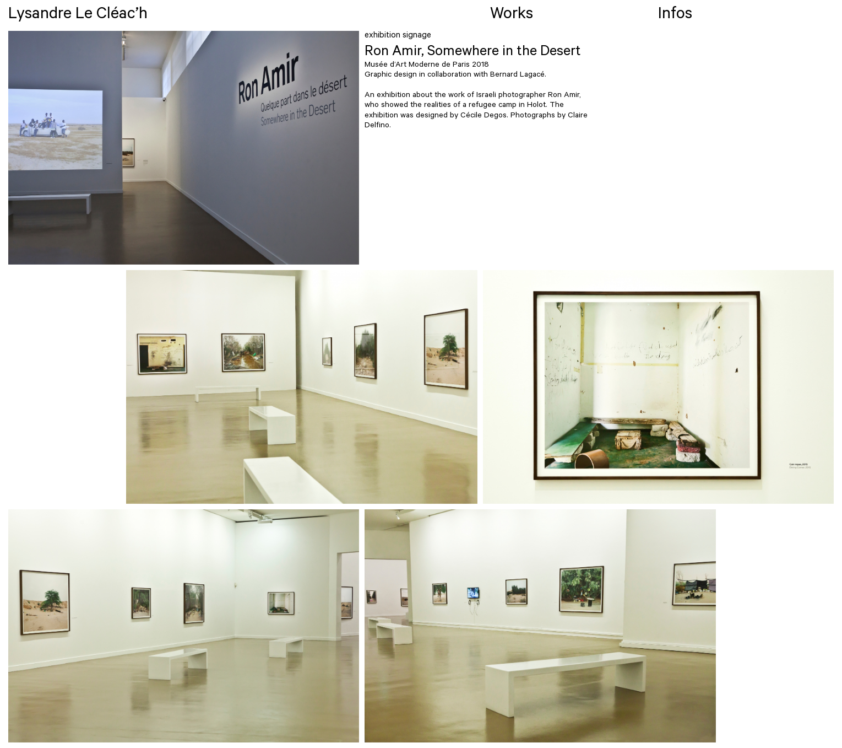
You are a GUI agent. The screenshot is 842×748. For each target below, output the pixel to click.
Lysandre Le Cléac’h (78, 16)
